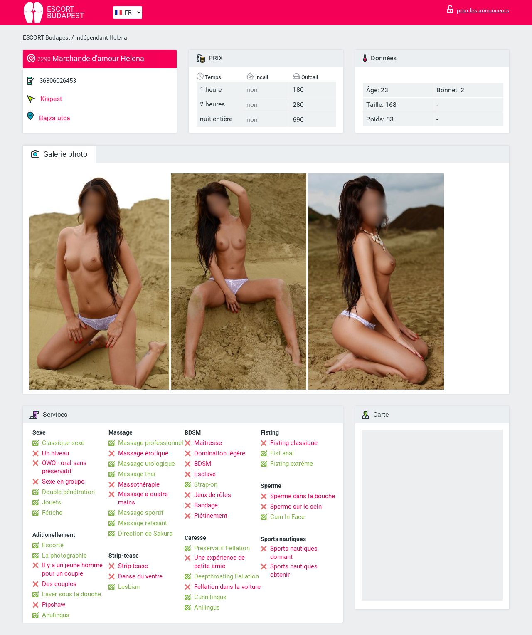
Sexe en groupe (63, 481)
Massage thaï (136, 474)
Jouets (51, 502)
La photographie (64, 555)
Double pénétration (68, 492)
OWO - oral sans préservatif (64, 467)
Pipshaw (53, 604)
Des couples (59, 584)
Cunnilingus (210, 597)
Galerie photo (59, 154)
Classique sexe (63, 443)
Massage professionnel (150, 443)
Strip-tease (133, 566)
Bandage (206, 505)
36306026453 (57, 80)
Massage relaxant (142, 523)
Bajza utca (48, 116)
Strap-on (205, 484)
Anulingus (55, 615)
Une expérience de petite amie (219, 562)
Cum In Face (287, 517)
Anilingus (207, 607)
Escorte (53, 545)
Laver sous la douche (71, 594)
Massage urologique (146, 463)
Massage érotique (143, 453)
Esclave (205, 474)
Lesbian (129, 587)
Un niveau (55, 453)
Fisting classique (294, 443)
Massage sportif (140, 512)
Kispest (44, 99)
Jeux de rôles (212, 495)
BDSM (202, 463)
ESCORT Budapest (46, 37)
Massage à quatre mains (143, 498)
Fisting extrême (291, 463)
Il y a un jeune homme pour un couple (72, 569)
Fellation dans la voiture (227, 587)
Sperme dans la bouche (302, 496)
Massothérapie (139, 484)
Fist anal (282, 453)
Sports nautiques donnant (294, 553)
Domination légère (219, 453)
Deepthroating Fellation (226, 576)
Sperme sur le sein (296, 506)
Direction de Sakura (145, 533)
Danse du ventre (140, 576)
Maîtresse (208, 443)
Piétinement (210, 515)
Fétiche (52, 512)
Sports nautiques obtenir (294, 570)
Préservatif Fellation (222, 548)
